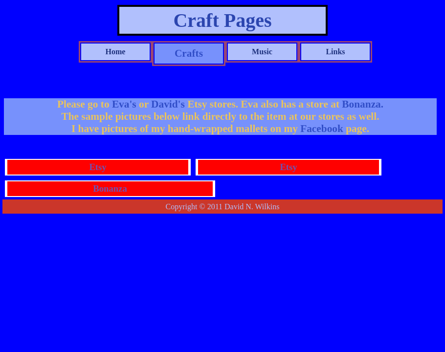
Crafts (189, 53)
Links (335, 51)
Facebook (320, 128)
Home (116, 51)
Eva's (125, 104)
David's (169, 104)
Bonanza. (362, 104)
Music (262, 51)
